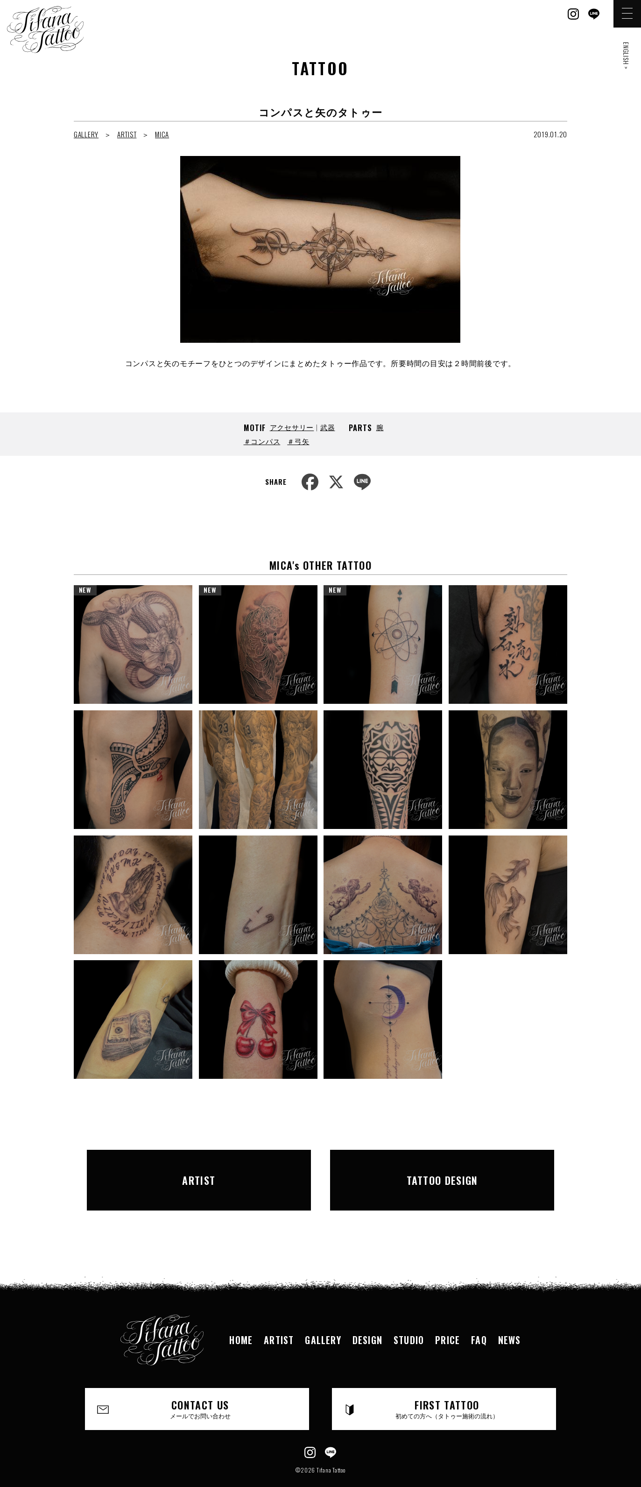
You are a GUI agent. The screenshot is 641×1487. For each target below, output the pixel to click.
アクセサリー (292, 427)
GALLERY (86, 134)
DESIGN (367, 1317)
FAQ (479, 1317)
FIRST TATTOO (447, 1387)
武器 (327, 427)
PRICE (447, 1317)
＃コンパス (262, 441)
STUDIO (409, 1317)
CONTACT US (201, 1387)
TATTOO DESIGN (442, 1169)
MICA (162, 134)
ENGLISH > (626, 56)
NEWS (509, 1317)
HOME (241, 1317)
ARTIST (127, 134)
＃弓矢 (298, 441)
